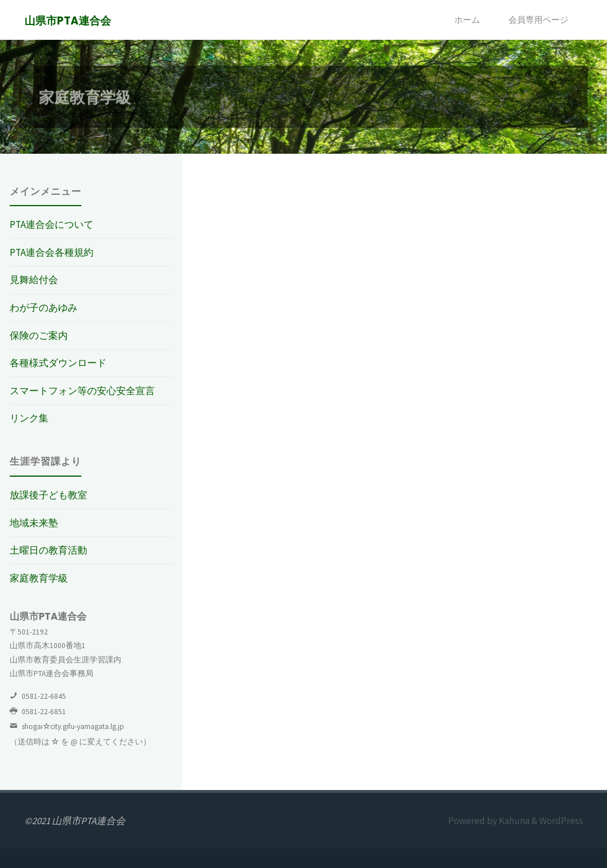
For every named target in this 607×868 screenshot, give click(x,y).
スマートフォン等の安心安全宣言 (82, 390)
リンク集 (29, 418)
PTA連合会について (51, 224)
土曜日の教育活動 (48, 550)
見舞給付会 (34, 279)
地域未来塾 (34, 523)
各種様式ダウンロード (58, 363)
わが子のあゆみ (43, 307)
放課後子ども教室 (48, 495)
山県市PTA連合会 (67, 20)
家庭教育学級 (39, 578)
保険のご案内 (39, 335)
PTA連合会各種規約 (51, 252)
